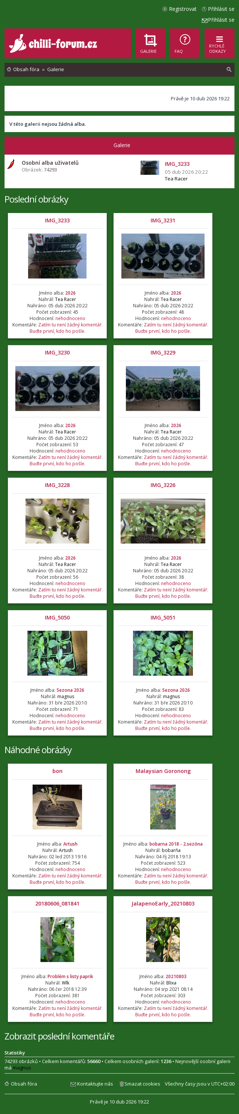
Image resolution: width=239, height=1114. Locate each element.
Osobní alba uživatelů (50, 162)
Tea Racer (176, 178)
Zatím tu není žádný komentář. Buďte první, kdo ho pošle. (66, 328)
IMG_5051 (163, 617)
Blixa (171, 983)
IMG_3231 (163, 220)
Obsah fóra (24, 1083)
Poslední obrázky (36, 199)
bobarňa (171, 850)
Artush (70, 844)
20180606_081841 (57, 903)
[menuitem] (185, 43)
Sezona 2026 (70, 690)
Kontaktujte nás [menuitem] (95, 1083)
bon (57, 770)
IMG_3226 (163, 484)
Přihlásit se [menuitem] (221, 8)
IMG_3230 (57, 352)
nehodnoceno (70, 318)
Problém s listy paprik (70, 976)
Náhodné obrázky (38, 749)
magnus (65, 696)
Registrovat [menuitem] (183, 8)
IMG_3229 (163, 352)
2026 (70, 293)
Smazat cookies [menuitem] (142, 1083)
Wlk (65, 983)
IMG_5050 (57, 617)
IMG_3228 (57, 484)
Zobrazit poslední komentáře (59, 1036)
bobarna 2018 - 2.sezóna (176, 844)
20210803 (176, 976)
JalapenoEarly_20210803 (162, 903)
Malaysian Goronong (163, 770)
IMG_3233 (57, 220)
